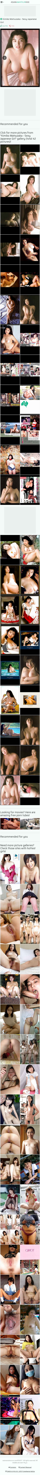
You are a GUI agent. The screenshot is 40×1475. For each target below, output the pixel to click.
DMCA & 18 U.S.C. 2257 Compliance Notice (20, 1471)
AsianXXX (20, 2)
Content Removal (25, 1467)
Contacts (12, 1467)
